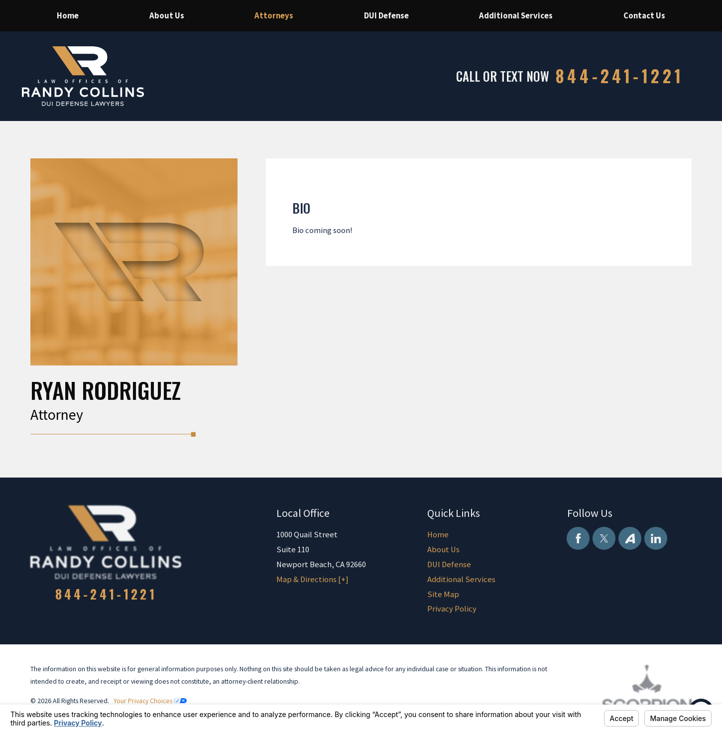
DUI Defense (449, 564)
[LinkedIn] (655, 538)
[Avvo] (629, 538)
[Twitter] (604, 538)
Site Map (443, 594)
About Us (443, 549)
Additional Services (461, 579)
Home (438, 534)
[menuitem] (68, 15)
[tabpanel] (478, 218)
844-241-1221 (620, 76)
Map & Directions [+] (312, 579)
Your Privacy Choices (150, 700)
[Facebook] (578, 538)
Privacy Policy (452, 609)
